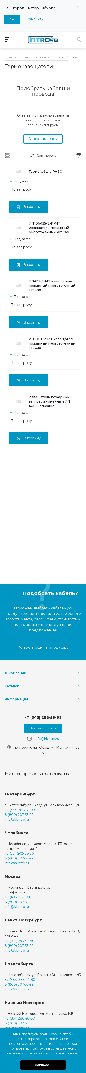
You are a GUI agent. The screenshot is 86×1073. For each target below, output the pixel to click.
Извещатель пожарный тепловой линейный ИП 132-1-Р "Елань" (40, 401)
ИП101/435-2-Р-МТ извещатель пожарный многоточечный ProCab (39, 227)
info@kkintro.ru (47, 739)
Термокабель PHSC (36, 172)
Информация (16, 699)
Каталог (12, 686)
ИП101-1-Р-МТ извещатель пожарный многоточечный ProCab (42, 343)
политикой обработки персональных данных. (43, 1053)
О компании (15, 673)
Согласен (43, 1065)
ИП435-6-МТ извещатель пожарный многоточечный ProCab (42, 285)
